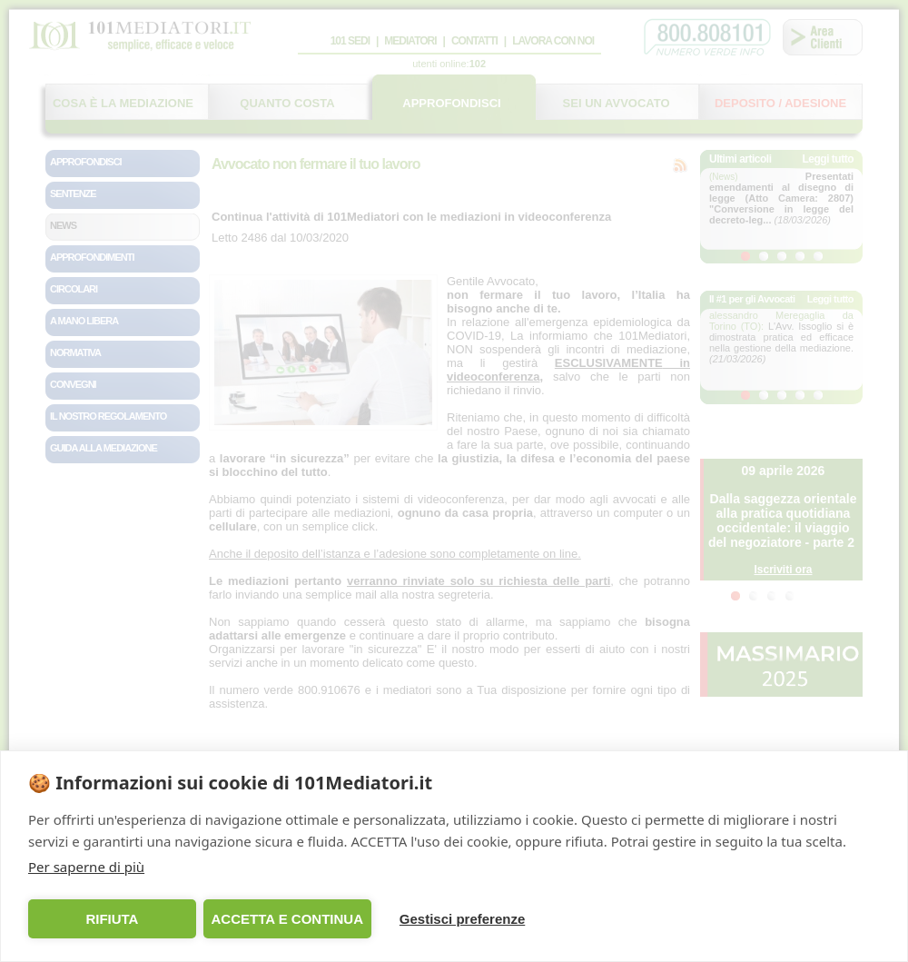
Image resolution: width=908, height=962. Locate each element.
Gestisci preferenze (462, 919)
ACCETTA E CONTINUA (287, 919)
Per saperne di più (86, 867)
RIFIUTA (111, 919)
